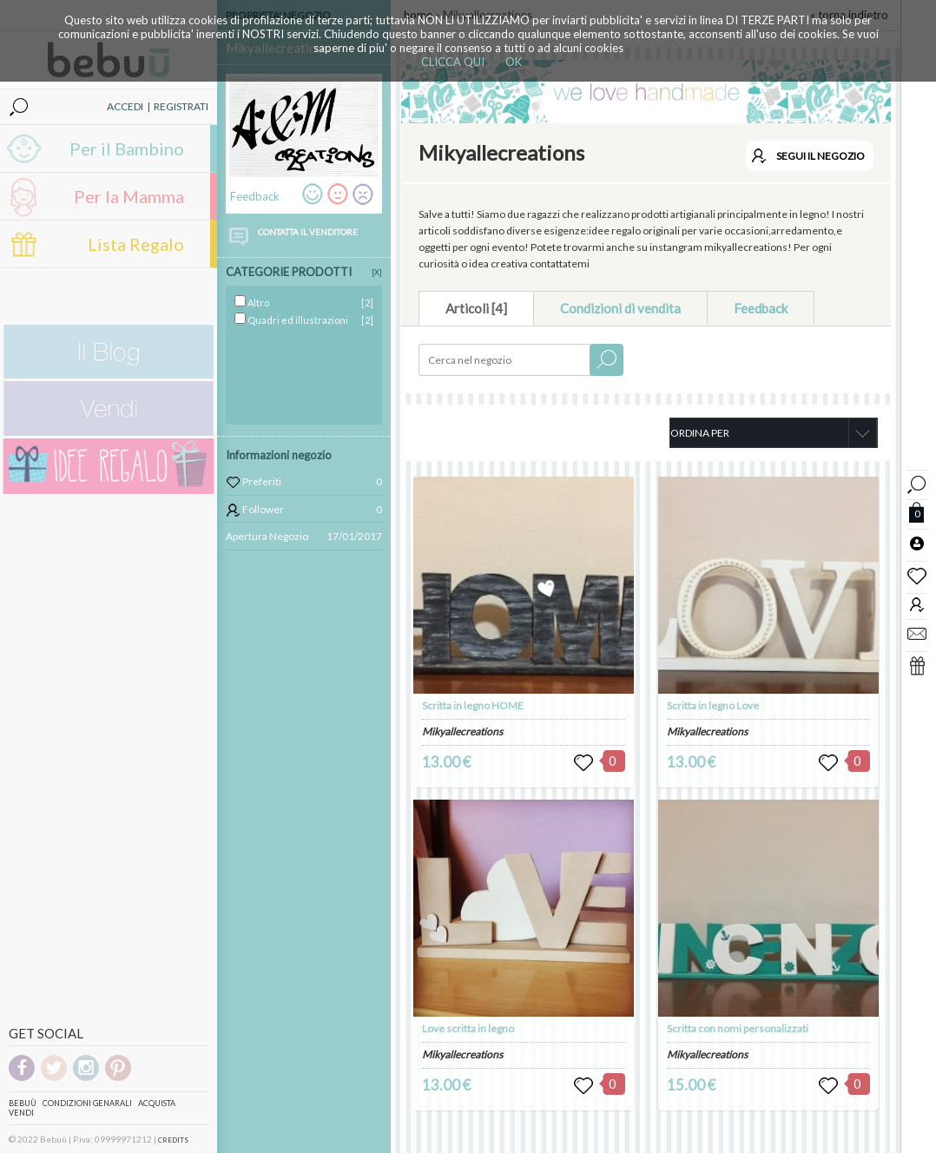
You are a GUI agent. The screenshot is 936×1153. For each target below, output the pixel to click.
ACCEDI (125, 106)
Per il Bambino (126, 148)
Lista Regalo (136, 244)
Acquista (156, 1103)
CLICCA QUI (452, 62)
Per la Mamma (129, 196)
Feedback (761, 308)
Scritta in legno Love (713, 705)
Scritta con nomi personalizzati (737, 1028)
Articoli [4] (476, 308)
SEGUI (820, 155)
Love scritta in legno (468, 1028)
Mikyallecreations (462, 731)
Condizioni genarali (87, 1103)
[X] (377, 272)
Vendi (21, 1112)
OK (513, 62)
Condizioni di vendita (620, 308)
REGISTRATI (181, 106)
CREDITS (173, 1140)
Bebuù (22, 1103)
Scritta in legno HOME (473, 705)
